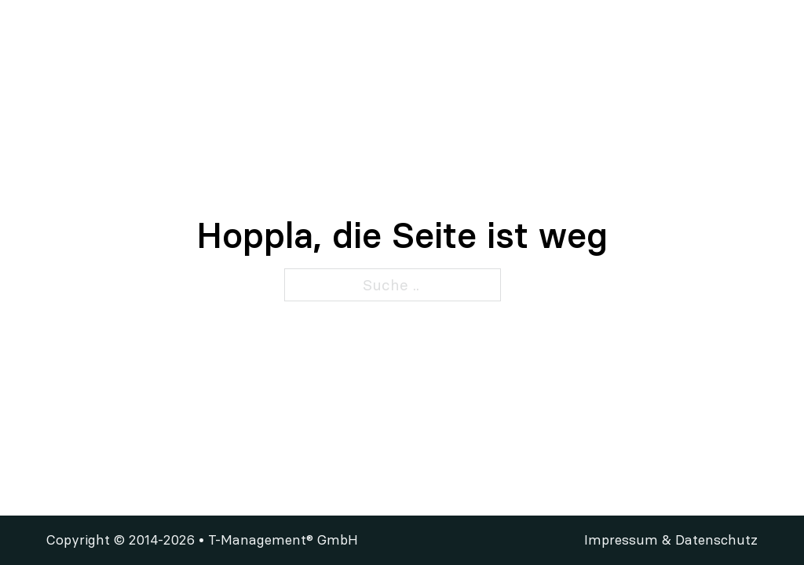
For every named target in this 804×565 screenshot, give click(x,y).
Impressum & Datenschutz (671, 540)
